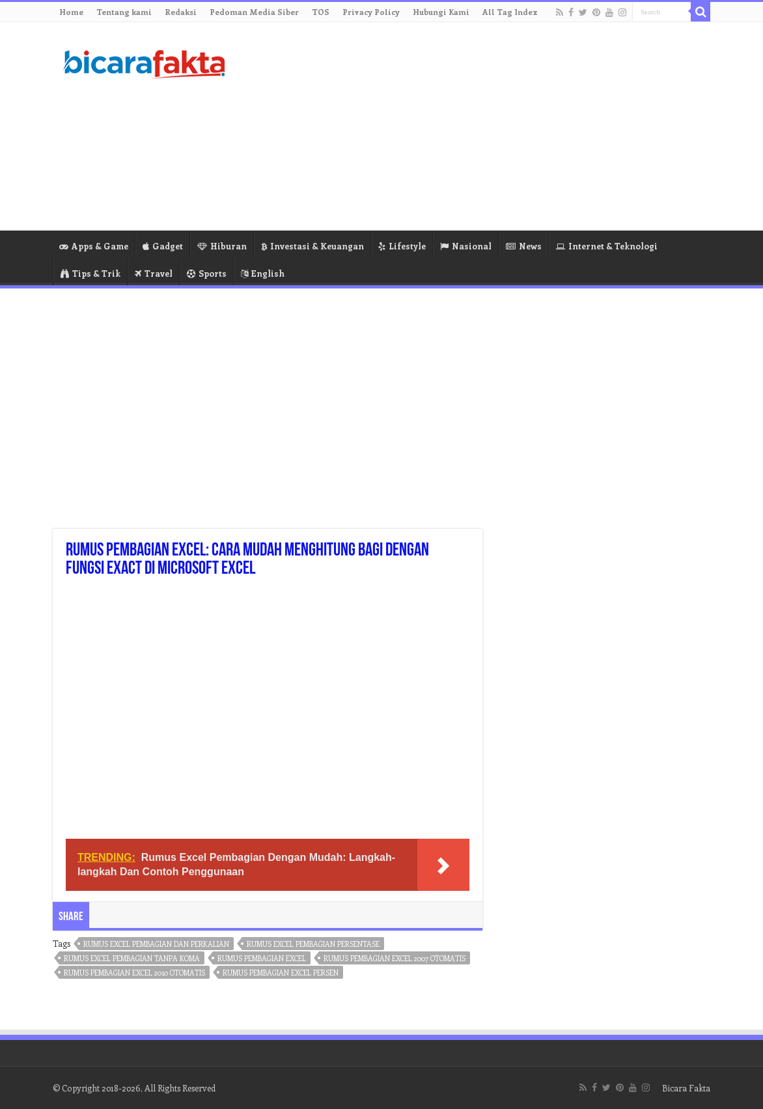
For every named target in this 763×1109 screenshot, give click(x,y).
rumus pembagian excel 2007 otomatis (394, 958)
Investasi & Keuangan (312, 245)
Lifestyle (402, 245)
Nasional (466, 245)
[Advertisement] (464, 126)
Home (71, 12)
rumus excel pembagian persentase (313, 944)
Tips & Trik (90, 273)
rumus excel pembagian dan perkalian (156, 944)
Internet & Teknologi (607, 245)
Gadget (163, 245)
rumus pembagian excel (261, 958)
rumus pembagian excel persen (281, 972)
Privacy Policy (371, 12)
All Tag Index (510, 12)
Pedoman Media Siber (254, 12)
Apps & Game (93, 245)
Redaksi (181, 12)
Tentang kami (124, 12)
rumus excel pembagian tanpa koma (132, 958)
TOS (320, 12)
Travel (154, 273)
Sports (207, 273)
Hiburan (222, 245)
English (262, 273)
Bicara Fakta (686, 1087)
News (524, 245)
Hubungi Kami (441, 12)
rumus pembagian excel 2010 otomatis (134, 972)
